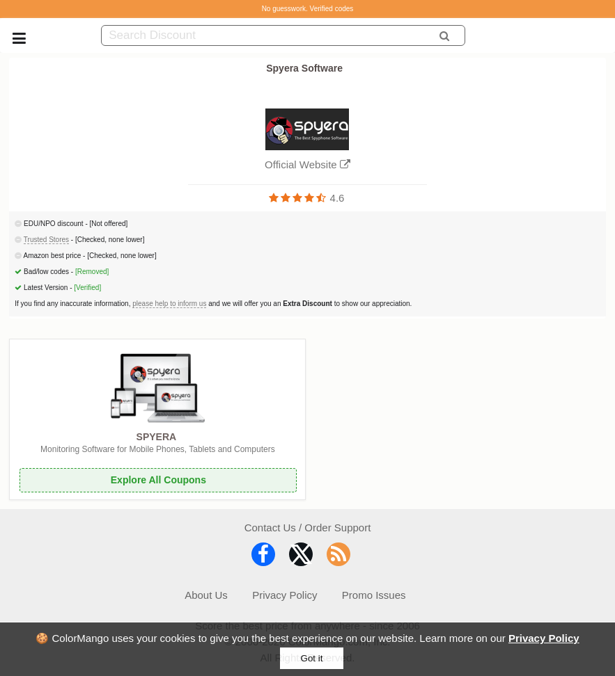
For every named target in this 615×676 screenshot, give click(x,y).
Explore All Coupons (158, 479)
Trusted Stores (46, 239)
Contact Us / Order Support (307, 527)
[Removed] (92, 271)
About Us (206, 595)
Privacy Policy (543, 638)
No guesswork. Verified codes (308, 9)
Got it (312, 658)
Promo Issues (374, 595)
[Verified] (87, 287)
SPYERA (157, 436)
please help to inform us (169, 303)
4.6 (337, 198)
